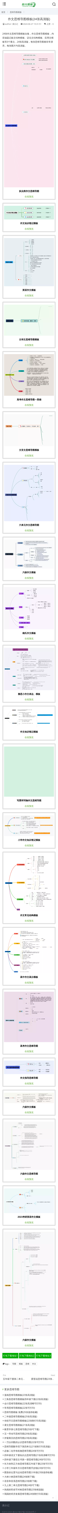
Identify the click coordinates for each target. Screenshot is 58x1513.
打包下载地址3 (43, 1355)
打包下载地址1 (10, 1355)
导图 (14, 1364)
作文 (34, 1364)
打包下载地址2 (27, 1355)
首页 (3, 12)
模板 (21, 1364)
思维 (27, 1364)
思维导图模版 (16, 12)
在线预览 (29, 196)
